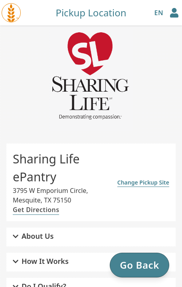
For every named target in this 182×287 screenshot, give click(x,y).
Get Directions (36, 209)
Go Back (139, 264)
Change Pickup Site (143, 182)
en (158, 12)
